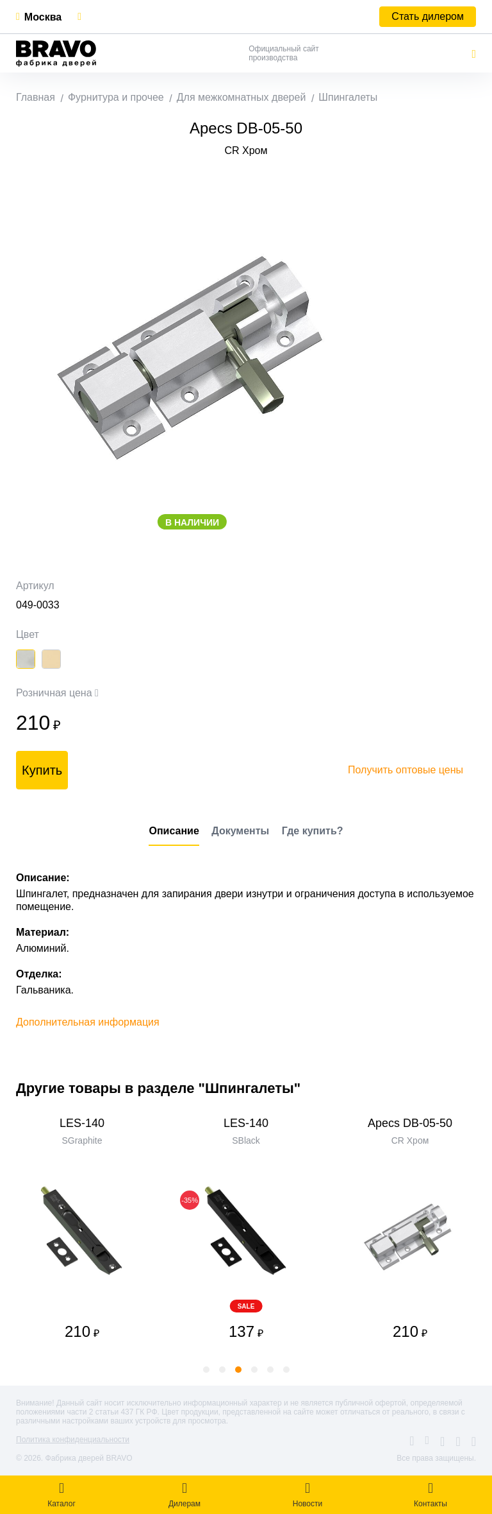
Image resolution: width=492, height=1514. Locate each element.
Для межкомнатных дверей (241, 97)
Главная (35, 97)
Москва (43, 17)
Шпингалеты (347, 97)
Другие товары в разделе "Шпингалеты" (158, 1088)
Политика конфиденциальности (72, 1439)
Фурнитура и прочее (116, 97)
